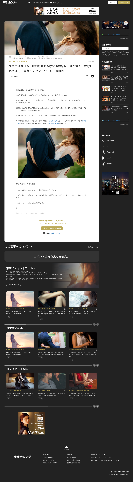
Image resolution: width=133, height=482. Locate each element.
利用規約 (69, 454)
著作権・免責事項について (74, 460)
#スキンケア (120, 54)
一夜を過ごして (53, 121)
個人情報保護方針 (72, 457)
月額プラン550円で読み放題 (52, 228)
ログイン (112, 2)
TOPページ (46, 454)
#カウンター (128, 54)
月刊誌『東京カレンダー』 (98, 454)
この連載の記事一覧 (13, 284)
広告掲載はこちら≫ (124, 38)
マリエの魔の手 (54, 123)
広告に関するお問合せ (49, 460)
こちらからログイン (54, 233)
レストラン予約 (33, 2)
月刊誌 (53, 2)
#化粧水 (114, 52)
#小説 (120, 52)
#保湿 (109, 52)
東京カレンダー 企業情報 (50, 462)
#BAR (103, 52)
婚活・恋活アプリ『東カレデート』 (101, 457)
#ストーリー (112, 54)
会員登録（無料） (124, 2)
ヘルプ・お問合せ (48, 457)
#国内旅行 (126, 52)
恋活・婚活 (44, 2)
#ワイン (104, 54)
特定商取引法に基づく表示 (74, 462)
